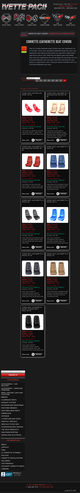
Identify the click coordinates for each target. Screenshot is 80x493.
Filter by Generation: (28, 80)
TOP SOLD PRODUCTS (10, 430)
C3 (45, 80)
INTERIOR (5, 416)
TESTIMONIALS (7, 463)
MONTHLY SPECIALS (9, 421)
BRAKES (4, 397)
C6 (57, 80)
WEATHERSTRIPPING (9, 432)
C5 (53, 80)
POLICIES (5, 455)
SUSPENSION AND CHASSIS (12, 427)
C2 (41, 80)
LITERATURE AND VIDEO (11, 419)
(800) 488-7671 (59, 8)
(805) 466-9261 (72, 8)
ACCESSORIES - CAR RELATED (9, 385)
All (64, 80)
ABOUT (4, 444)
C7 (61, 80)
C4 (49, 80)
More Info (25, 140)
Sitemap (49, 485)
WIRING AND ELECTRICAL (11, 435)
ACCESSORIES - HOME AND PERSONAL (12, 389)
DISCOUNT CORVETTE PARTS (12, 466)
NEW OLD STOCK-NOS (10, 424)
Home (23, 34)
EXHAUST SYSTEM (8, 402)
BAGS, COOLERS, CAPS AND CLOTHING (12, 393)
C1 (37, 80)
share (24, 52)
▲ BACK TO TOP (70, 490)
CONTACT (5, 447)
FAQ (3, 450)
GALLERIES (5, 461)
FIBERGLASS (6, 413)
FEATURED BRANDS (9, 408)
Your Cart (67, 4)
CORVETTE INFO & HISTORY (12, 458)
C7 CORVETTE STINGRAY (11, 453)
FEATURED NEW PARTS (10, 411)
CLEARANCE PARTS (8, 400)
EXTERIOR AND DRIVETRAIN (12, 405)
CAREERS (5, 469)
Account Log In (58, 4)
